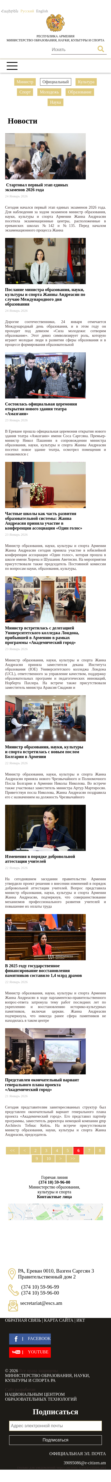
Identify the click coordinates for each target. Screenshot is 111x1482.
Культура (86, 81)
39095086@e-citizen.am (85, 1463)
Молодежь (49, 92)
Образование (80, 92)
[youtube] (30, 1352)
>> (72, 1158)
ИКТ (80, 1320)
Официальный (55, 81)
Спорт (25, 92)
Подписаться (56, 1440)
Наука (55, 102)
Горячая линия (54, 1180)
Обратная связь (23, 1320)
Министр (25, 81)
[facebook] (30, 1339)
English (42, 11)
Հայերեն (9, 11)
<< (12, 1150)
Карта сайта (58, 1320)
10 (48, 1158)
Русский (27, 11)
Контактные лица (54, 1196)
